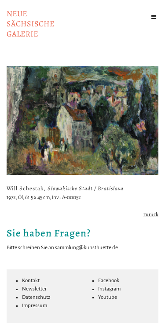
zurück (150, 215)
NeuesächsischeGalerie (31, 23)
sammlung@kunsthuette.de (86, 247)
